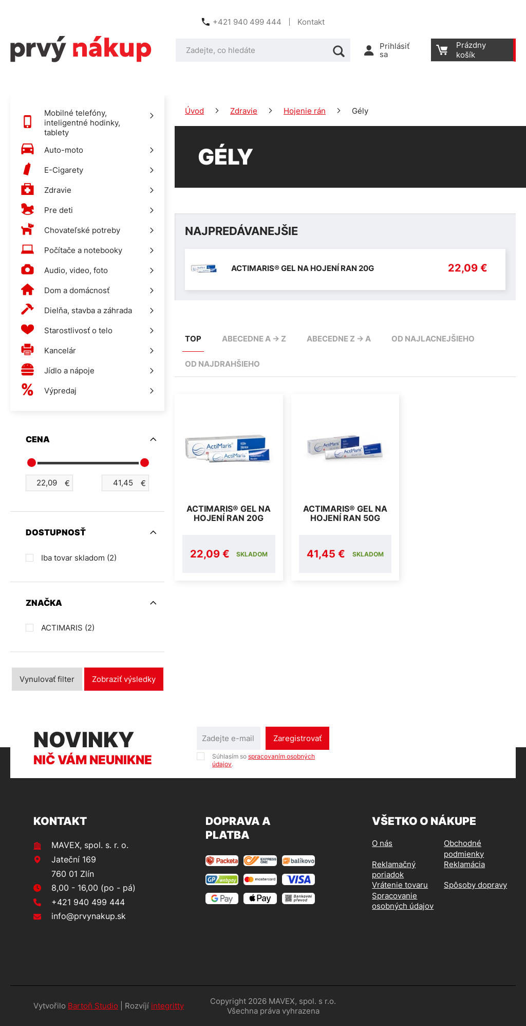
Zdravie (243, 111)
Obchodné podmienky (464, 848)
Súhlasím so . (263, 760)
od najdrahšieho (222, 364)
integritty (167, 1006)
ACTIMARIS (68, 628)
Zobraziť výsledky (124, 679)
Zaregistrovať (297, 738)
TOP (193, 339)
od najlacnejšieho (433, 339)
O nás (382, 843)
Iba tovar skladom (79, 558)
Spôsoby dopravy (475, 885)
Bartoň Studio (93, 1006)
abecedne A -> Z (254, 339)
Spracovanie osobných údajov (403, 901)
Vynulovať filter (47, 679)
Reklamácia (464, 864)
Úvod (194, 111)
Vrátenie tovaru (400, 885)
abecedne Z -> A (339, 339)
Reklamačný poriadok (394, 869)
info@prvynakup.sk (88, 916)
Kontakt (311, 22)
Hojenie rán (305, 111)
